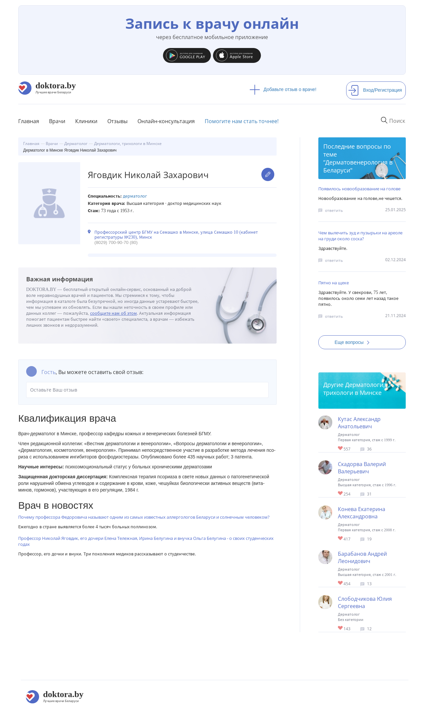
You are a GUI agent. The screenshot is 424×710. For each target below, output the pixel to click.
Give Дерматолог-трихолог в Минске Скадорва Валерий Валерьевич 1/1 (341, 493)
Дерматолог (135, 196)
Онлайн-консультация (166, 121)
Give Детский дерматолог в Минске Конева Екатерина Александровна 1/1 (341, 538)
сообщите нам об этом (113, 313)
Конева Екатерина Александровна (361, 512)
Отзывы (117, 121)
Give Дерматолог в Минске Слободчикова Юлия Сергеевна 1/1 (341, 628)
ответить (334, 210)
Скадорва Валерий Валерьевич (362, 467)
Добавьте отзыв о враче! (283, 89)
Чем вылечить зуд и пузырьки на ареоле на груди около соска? (360, 236)
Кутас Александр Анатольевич (359, 422)
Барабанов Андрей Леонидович (362, 557)
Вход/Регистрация (375, 90)
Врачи (57, 121)
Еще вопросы (354, 342)
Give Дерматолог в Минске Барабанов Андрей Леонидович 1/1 (341, 583)
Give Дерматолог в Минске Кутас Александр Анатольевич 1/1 (341, 448)
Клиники (86, 121)
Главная (28, 121)
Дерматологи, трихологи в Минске (354, 389)
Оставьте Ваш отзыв (147, 390)
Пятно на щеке (333, 283)
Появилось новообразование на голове (359, 189)
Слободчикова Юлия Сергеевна (365, 602)
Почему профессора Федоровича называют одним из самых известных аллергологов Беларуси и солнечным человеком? (144, 517)
